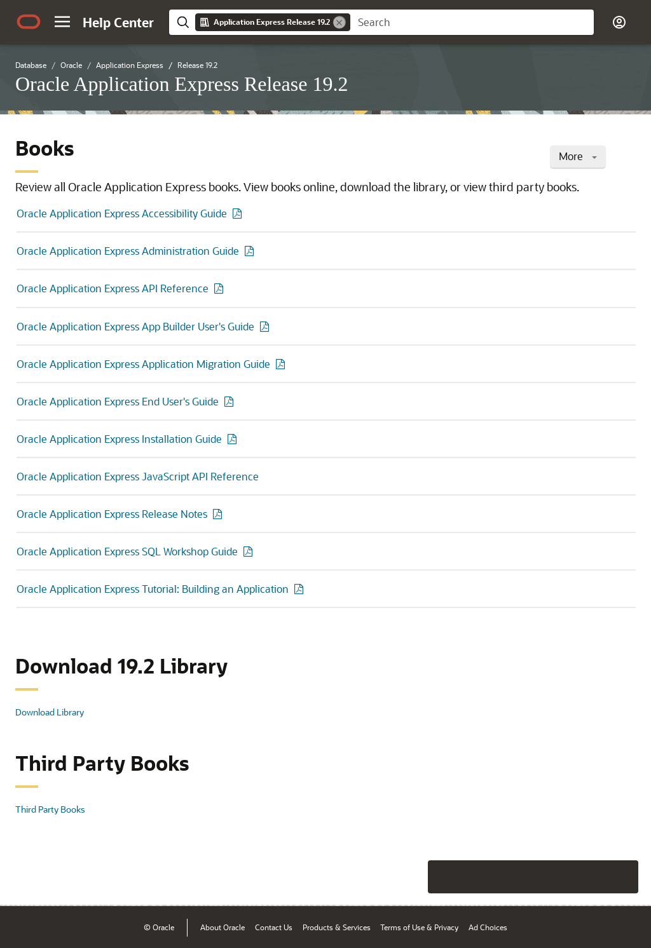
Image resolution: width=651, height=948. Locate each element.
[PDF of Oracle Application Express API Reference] (220, 288)
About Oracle (222, 927)
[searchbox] (472, 22)
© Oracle (159, 927)
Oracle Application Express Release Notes (112, 513)
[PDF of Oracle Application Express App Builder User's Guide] (266, 326)
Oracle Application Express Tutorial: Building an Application (153, 588)
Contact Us (273, 927)
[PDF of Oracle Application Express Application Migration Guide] (282, 363)
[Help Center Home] (118, 22)
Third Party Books (50, 809)
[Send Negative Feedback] (589, 877)
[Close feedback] (444, 877)
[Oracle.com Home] (28, 21)
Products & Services (337, 927)
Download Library (49, 712)
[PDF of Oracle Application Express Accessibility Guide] (239, 213)
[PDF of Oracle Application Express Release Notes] (219, 513)
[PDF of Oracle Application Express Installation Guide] (234, 438)
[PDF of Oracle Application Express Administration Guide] (251, 250)
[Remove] (339, 22)
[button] (62, 22)
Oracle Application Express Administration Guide (128, 250)
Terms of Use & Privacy (419, 927)
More (578, 156)
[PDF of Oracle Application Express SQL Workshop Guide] (249, 551)
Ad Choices (488, 927)
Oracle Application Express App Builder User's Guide (135, 326)
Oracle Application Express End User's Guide (118, 401)
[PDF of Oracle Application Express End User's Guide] (230, 401)
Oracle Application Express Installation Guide (119, 438)
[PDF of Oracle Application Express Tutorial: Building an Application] (300, 588)
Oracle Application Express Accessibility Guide (122, 213)
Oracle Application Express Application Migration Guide (143, 363)
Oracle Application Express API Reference (113, 288)
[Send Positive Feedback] (622, 877)
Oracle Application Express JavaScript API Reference (138, 476)
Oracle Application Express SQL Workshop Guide (127, 551)
